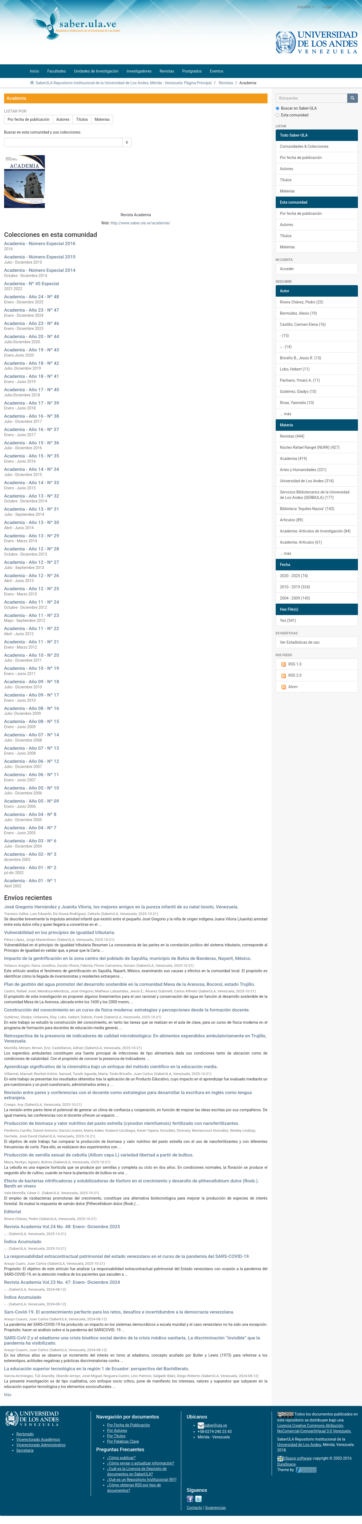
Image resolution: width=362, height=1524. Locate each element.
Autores (62, 119)
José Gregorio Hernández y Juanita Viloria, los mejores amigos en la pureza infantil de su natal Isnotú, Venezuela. (121, 906)
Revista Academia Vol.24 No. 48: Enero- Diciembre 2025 (62, 1226)
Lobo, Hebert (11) (295, 369)
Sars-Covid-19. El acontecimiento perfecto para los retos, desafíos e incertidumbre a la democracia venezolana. (119, 1312)
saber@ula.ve (215, 1425)
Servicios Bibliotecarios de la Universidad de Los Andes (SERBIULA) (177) (314, 495)
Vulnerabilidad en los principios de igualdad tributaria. (59, 932)
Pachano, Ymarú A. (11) (300, 380)
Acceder (287, 269)
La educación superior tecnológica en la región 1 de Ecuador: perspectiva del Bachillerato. (96, 1368)
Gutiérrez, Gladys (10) (298, 391)
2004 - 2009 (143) (295, 598)
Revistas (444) (292, 436)
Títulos (82, 119)
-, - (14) (286, 347)
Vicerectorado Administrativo (41, 1445)
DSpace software (297, 1458)
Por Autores (117, 1430)
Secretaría (24, 1450)
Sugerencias (215, 1507)
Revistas (226, 83)
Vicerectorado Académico (38, 1439)
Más (7, 1395)
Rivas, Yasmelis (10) (297, 402)
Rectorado (25, 1434)
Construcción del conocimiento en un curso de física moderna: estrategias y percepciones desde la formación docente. (127, 1010)
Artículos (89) (291, 520)
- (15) (284, 335)
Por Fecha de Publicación (128, 1425)
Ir (127, 142)
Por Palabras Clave (123, 1441)
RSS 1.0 (291, 664)
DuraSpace (286, 1464)
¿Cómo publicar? (121, 1458)
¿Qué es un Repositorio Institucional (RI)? (142, 1479)
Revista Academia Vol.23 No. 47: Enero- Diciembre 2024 (62, 1282)
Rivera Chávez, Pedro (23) (301, 302)
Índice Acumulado (22, 1241)
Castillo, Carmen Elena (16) (303, 324)
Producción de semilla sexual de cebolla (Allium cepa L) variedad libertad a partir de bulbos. (99, 1155)
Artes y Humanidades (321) (303, 470)
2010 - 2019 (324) (295, 587)
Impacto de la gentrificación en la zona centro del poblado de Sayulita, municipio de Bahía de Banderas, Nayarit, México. (127, 958)
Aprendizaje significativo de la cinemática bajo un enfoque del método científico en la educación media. (111, 1066)
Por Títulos (116, 1436)
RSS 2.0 (291, 675)
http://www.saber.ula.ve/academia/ (140, 223)
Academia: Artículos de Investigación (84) (315, 531)
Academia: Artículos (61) (301, 542)
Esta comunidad (292, 115)
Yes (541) (288, 620)
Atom (289, 687)
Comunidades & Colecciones (304, 146)
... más (286, 414)
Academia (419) (293, 458)
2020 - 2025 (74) (294, 576)
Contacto (194, 1507)
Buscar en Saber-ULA (296, 108)
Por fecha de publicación (29, 119)
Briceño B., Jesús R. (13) (300, 358)
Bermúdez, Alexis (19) (298, 313)
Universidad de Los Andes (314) (307, 481)
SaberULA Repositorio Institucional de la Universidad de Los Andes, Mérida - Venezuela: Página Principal (123, 83)
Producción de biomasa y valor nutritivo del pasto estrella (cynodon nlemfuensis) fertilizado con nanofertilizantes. (122, 1123)
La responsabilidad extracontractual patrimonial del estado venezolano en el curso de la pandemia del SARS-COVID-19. (127, 1256)
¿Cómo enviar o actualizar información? (140, 1463)
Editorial (12, 1211)
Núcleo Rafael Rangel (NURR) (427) (310, 447)
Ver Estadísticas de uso (300, 642)
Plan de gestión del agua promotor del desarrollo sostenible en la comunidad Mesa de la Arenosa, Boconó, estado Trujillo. (129, 984)
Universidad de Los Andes (299, 1444)
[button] (306, 7)
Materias (102, 119)
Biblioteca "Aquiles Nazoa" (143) (307, 509)
